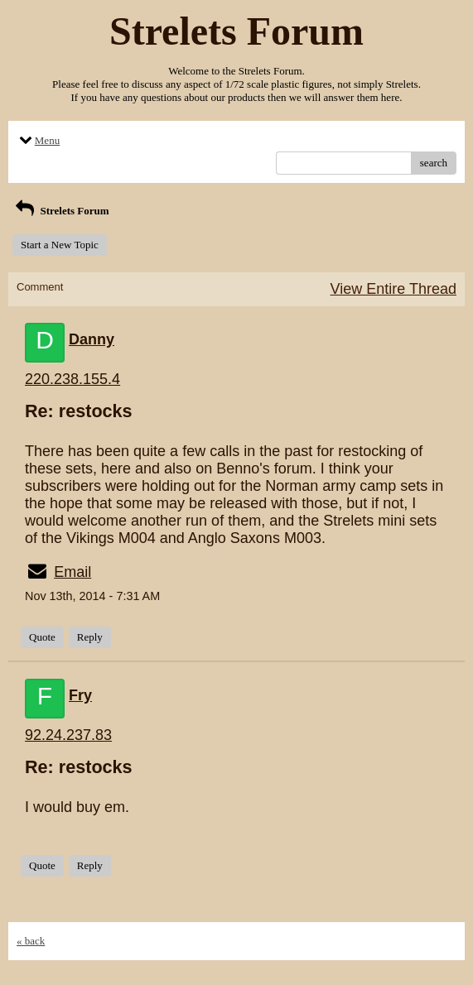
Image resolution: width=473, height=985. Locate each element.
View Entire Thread (393, 289)
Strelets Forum (60, 210)
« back (31, 941)
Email (72, 572)
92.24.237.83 (68, 735)
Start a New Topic (60, 244)
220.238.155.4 (72, 379)
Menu (38, 140)
